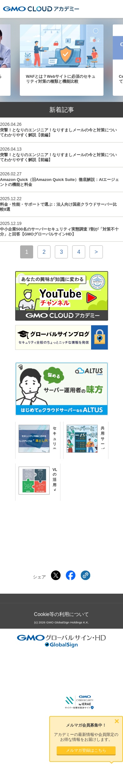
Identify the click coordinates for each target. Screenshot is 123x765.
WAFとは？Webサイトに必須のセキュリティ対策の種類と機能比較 (61, 79)
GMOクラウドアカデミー (41, 8)
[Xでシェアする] (56, 575)
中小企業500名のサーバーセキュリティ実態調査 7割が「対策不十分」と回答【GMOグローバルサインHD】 (59, 231)
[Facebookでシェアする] (71, 575)
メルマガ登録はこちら (86, 750)
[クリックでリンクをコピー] (85, 575)
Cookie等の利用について (61, 614)
